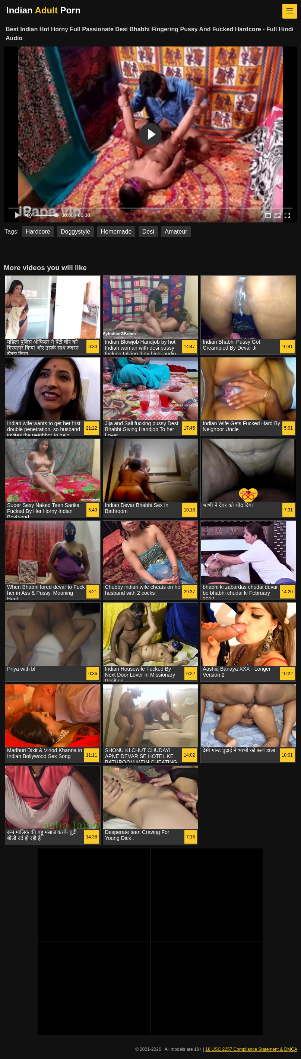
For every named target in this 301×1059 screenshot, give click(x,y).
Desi (148, 231)
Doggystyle (75, 231)
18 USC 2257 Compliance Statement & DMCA (251, 1049)
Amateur (176, 231)
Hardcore (38, 231)
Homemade (116, 231)
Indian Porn (43, 10)
